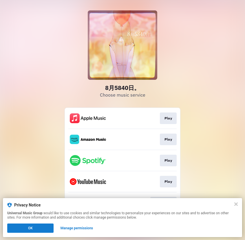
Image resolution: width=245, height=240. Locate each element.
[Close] (236, 204)
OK (30, 228)
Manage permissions (77, 228)
